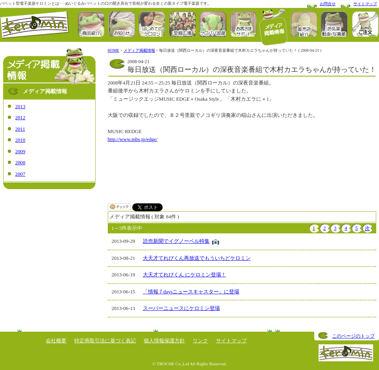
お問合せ (328, 4)
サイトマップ (365, 4)
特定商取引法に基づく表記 (105, 341)
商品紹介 (91, 24)
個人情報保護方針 (164, 341)
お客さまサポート (243, 24)
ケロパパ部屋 (213, 24)
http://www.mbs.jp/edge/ (133, 139)
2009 (20, 151)
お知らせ (121, 24)
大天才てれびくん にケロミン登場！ (184, 275)
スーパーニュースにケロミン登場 (181, 308)
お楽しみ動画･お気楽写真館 (334, 24)
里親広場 (182, 24)
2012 (20, 117)
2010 (20, 140)
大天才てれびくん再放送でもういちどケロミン (197, 258)
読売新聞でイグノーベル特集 (176, 241)
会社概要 (56, 341)
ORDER (365, 24)
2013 (20, 106)
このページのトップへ (353, 336)
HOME (113, 50)
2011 (20, 129)
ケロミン (34, 25)
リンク (200, 341)
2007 (20, 174)
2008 (20, 162)
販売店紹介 (304, 24)
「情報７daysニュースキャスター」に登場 (191, 292)
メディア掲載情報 (273, 27)
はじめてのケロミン (152, 24)
